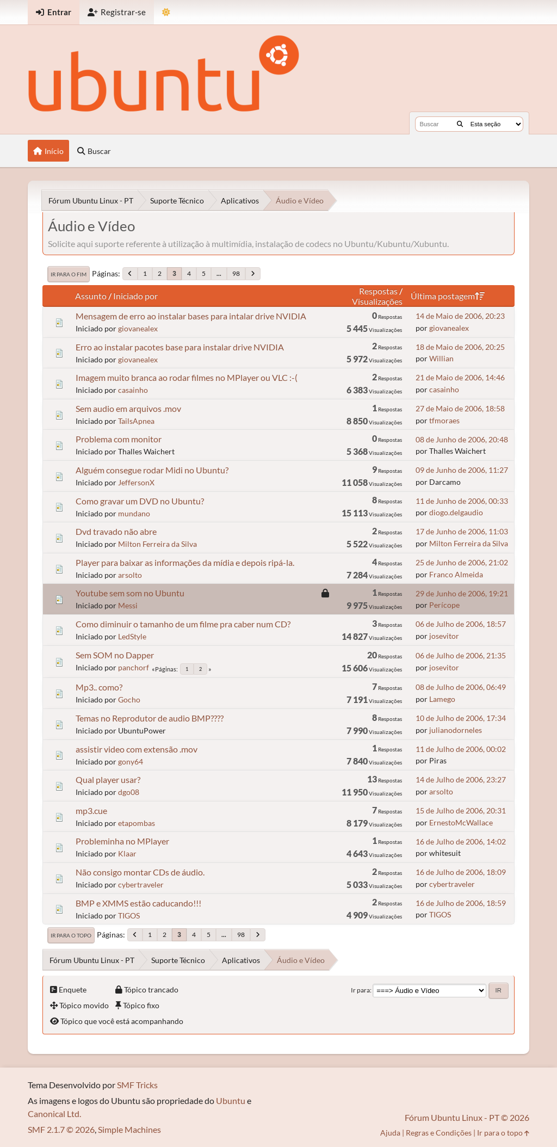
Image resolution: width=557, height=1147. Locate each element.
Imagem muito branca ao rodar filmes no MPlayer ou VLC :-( (187, 377)
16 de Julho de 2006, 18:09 (461, 872)
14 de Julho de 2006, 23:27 (461, 779)
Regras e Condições (439, 1132)
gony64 (130, 761)
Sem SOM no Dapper (115, 655)
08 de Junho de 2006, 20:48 (462, 439)
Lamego (442, 699)
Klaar (127, 853)
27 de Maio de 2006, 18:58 (460, 408)
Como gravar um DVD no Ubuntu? (140, 501)
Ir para (360, 990)
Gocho (129, 699)
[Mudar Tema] (166, 12)
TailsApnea (136, 420)
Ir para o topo (71, 935)
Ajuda (390, 1132)
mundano (134, 513)
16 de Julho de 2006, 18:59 (461, 903)
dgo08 (128, 792)
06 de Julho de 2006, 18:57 (461, 623)
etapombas (136, 823)
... (218, 273)
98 (236, 273)
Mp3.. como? (99, 687)
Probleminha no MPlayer (122, 841)
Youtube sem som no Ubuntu (130, 593)
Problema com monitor (119, 439)
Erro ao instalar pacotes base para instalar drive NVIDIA (180, 347)
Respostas (378, 291)
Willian (441, 358)
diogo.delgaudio (456, 512)
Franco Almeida (456, 574)
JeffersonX (136, 482)
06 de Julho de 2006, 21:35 (461, 655)
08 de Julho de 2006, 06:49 (461, 687)
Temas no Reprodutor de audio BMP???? (150, 718)
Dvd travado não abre (116, 531)
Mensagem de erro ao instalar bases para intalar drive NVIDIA (191, 316)
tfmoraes (444, 420)
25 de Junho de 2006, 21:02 (462, 562)
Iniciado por (135, 296)
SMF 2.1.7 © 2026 (61, 1129)
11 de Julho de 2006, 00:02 (461, 749)
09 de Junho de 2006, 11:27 (462, 469)
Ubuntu (230, 1100)
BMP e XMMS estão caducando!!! (138, 903)
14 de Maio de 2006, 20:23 (460, 315)
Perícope (444, 604)
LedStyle (132, 636)
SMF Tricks (137, 1085)
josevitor (444, 635)
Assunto (91, 296)
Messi (128, 605)
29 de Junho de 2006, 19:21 (462, 593)
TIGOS (129, 915)
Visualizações (377, 301)
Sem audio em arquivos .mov (128, 408)
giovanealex (138, 328)
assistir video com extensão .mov (136, 749)
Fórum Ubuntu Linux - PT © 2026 (467, 1117)
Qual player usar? (108, 779)
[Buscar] (459, 124)
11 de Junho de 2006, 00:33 (462, 500)
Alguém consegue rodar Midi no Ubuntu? (152, 470)
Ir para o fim (68, 274)
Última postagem (448, 296)
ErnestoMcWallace (461, 822)
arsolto (130, 574)
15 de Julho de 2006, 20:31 (461, 810)
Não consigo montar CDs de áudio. (140, 872)
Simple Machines (129, 1129)
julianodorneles (455, 730)
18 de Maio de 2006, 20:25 (460, 346)
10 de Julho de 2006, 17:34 (461, 718)
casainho (133, 389)
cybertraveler (141, 884)
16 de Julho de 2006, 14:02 (461, 841)
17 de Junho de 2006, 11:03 (462, 531)
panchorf (133, 667)
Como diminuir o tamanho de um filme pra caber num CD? (183, 624)
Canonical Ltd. (54, 1113)
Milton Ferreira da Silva (157, 543)
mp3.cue (91, 810)
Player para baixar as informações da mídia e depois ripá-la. (185, 562)
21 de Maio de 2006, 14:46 (460, 377)
